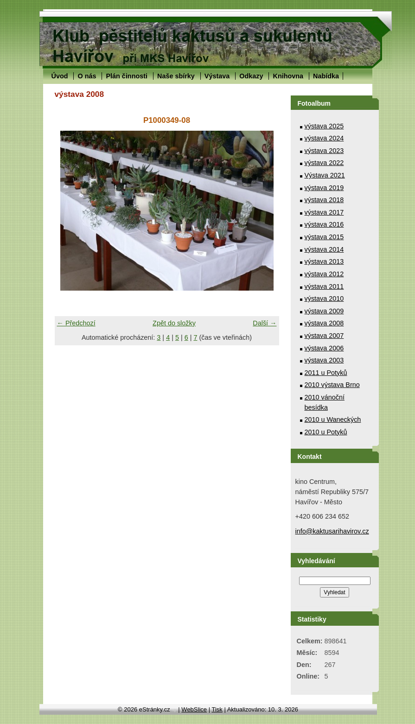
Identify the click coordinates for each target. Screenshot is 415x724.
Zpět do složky (174, 323)
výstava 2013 (324, 261)
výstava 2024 (324, 138)
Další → (264, 323)
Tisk (216, 709)
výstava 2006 (324, 348)
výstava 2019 (324, 187)
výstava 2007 (324, 335)
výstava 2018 (324, 199)
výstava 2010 (324, 298)
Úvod (59, 76)
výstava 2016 (324, 224)
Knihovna (288, 76)
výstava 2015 (324, 237)
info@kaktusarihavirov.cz (332, 531)
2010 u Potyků (326, 432)
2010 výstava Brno (332, 384)
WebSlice (194, 709)
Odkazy (251, 76)
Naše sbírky (176, 76)
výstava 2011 (324, 286)
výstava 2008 (324, 323)
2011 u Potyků (326, 372)
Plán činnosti (126, 76)
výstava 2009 (324, 311)
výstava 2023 (324, 150)
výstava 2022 (324, 162)
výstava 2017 (324, 212)
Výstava (217, 76)
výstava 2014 (324, 249)
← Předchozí (76, 323)
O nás (86, 76)
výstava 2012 (324, 274)
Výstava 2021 (325, 175)
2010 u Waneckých (333, 419)
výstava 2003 (324, 360)
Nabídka (326, 76)
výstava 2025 (324, 126)
